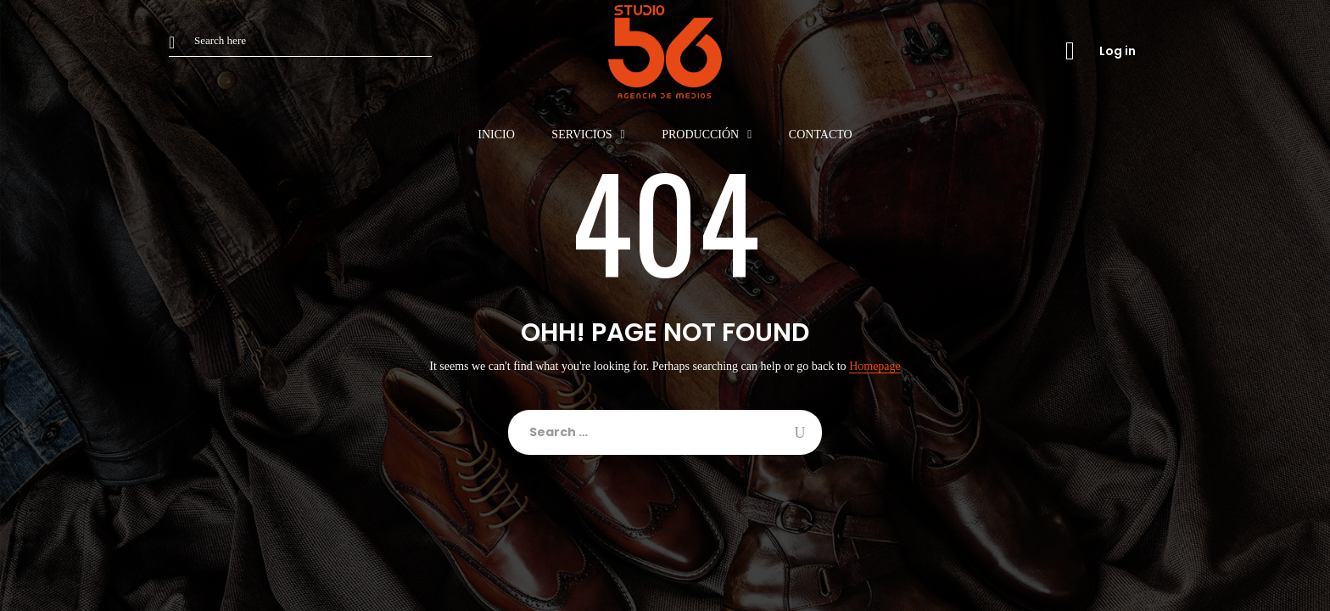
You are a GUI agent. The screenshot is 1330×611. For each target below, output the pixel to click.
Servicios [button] (581, 135)
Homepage (875, 367)
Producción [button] (700, 135)
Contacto (820, 135)
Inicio (496, 135)
